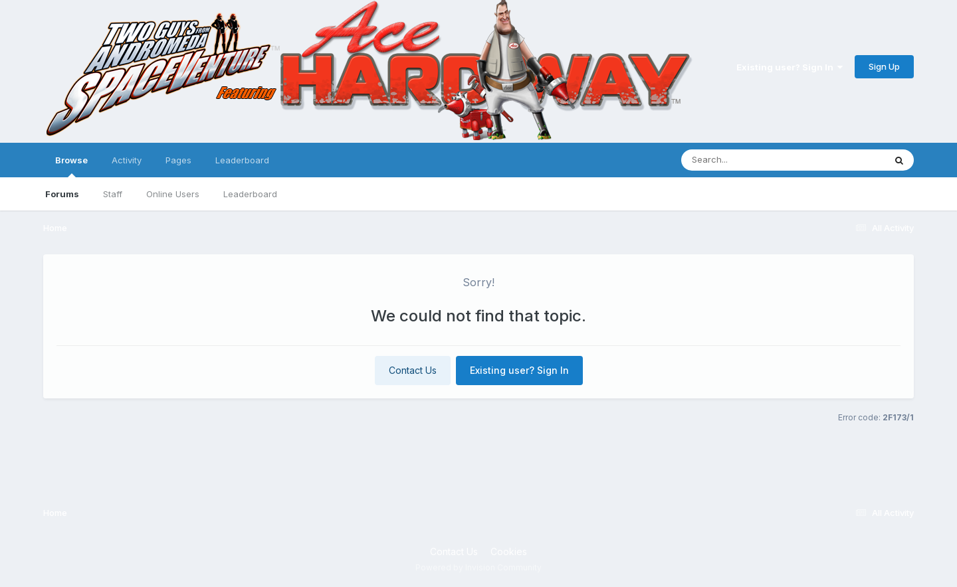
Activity (127, 160)
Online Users (172, 194)
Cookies (508, 551)
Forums (62, 194)
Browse (71, 166)
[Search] (746, 160)
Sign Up (884, 66)
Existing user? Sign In (789, 67)
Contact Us (413, 370)
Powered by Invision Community (478, 567)
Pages (178, 160)
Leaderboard (250, 194)
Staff (112, 194)
